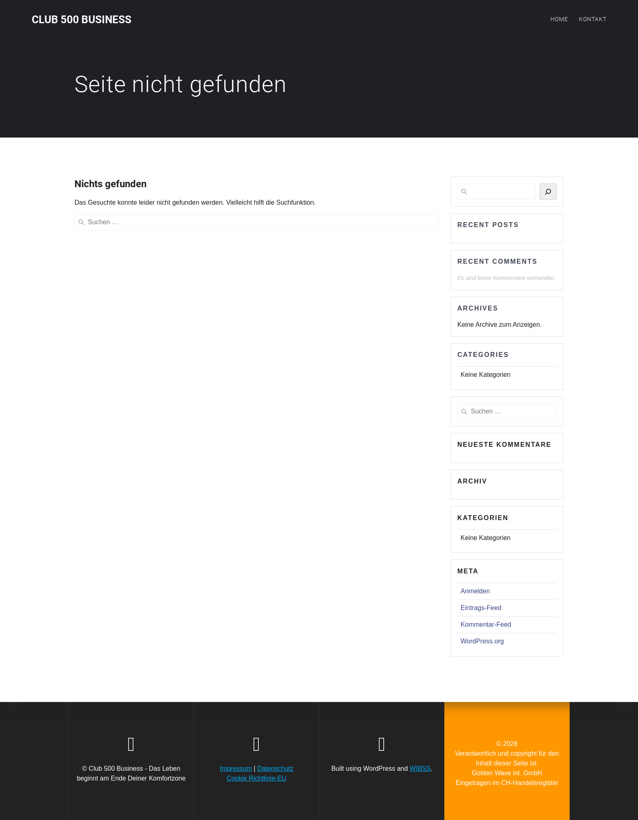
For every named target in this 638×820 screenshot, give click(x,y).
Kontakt (593, 19)
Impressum (236, 768)
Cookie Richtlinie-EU (256, 778)
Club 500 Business (81, 20)
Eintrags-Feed (481, 607)
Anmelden (475, 591)
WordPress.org (482, 641)
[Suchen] (548, 192)
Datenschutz (275, 768)
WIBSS (420, 768)
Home (559, 19)
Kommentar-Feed (486, 624)
